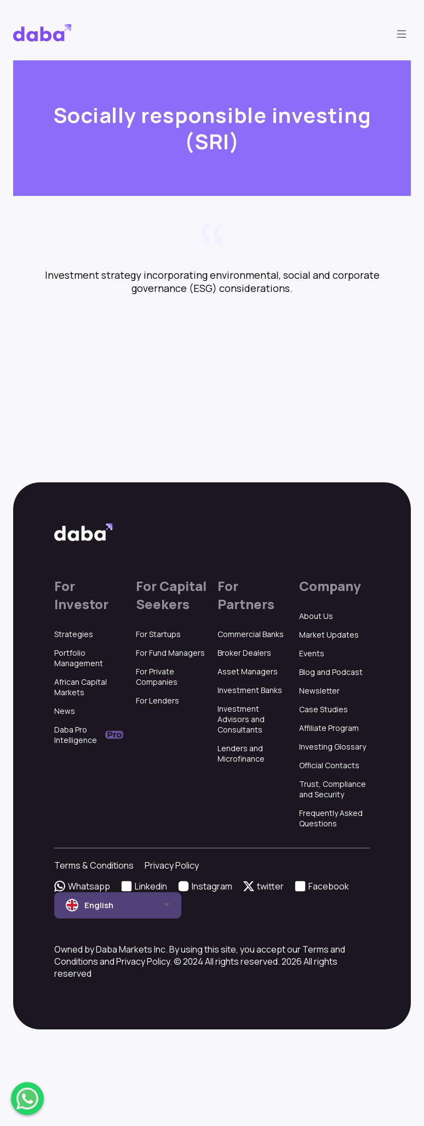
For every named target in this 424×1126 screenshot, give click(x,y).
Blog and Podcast (331, 672)
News (64, 711)
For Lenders (157, 700)
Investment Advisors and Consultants (241, 719)
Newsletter (319, 690)
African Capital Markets (80, 687)
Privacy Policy (172, 865)
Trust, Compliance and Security (332, 789)
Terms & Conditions (94, 865)
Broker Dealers (244, 653)
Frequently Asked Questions (331, 818)
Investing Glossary (332, 746)
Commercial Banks (250, 634)
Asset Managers (247, 671)
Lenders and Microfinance (241, 753)
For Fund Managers (170, 653)
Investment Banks (249, 690)
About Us (316, 616)
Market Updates (329, 634)
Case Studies (323, 709)
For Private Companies (156, 676)
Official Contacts (329, 765)
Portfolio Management (78, 658)
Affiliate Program (329, 728)
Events (311, 653)
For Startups (158, 634)
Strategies (73, 634)
